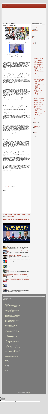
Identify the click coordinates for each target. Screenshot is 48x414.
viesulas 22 (8, 6)
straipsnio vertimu (17, 43)
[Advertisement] (24, 15)
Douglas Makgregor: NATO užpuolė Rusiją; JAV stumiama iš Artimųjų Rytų (16, 219)
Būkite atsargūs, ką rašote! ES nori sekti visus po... (39, 51)
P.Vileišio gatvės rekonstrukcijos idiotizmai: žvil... (38, 120)
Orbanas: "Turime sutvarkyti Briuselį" (39, 71)
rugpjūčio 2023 (36, 126)
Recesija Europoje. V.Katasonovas (9, 311)
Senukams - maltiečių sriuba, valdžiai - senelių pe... (12, 331)
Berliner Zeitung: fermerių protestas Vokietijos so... (12, 330)
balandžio (6, 366)
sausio (6, 370)
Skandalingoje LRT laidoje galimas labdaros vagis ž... (39, 101)
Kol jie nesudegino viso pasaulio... (39, 78)
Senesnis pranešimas (26, 214)
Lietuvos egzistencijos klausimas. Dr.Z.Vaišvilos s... (38, 55)
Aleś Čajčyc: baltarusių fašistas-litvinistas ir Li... (38, 91)
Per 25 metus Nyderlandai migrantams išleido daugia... (12, 305)
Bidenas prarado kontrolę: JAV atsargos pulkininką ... (38, 103)
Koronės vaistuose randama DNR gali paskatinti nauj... (12, 350)
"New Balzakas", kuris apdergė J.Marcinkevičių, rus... (38, 53)
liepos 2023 (36, 127)
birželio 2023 (36, 128)
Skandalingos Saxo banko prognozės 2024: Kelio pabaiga (39, 108)
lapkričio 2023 (36, 122)
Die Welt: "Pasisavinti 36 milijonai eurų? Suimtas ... (38, 70)
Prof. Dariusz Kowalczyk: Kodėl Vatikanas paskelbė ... (38, 81)
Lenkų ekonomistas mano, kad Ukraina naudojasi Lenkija (38, 58)
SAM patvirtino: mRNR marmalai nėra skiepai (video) (14, 255)
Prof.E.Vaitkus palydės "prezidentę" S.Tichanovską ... (39, 93)
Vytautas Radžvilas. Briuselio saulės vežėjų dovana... (39, 118)
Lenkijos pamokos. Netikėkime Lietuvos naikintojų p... (38, 65)
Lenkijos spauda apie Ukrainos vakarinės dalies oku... (38, 62)
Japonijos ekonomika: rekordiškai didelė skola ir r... (38, 49)
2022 (34, 136)
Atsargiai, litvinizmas (37, 66)
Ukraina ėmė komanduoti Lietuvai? (12, 260)
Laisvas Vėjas (35, 30)
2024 (34, 43)
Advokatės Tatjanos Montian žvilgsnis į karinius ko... (12, 332)
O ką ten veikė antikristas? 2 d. (38, 94)
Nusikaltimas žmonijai (37, 115)
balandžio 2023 (36, 131)
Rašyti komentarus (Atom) (10, 216)
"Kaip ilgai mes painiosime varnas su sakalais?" (11, 325)
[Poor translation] (3, 400)
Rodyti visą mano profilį (35, 31)
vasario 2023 (36, 133)
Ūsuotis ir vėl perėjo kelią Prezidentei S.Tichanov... (12, 351)
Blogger (29, 392)
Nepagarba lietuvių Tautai (37, 97)
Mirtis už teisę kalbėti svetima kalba (39, 79)
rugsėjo (6, 360)
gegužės (6, 365)
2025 (34, 42)
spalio (6, 359)
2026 (34, 41)
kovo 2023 (35, 132)
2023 (5, 303)
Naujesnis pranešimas (7, 214)
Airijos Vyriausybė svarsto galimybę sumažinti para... (39, 99)
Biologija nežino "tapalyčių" (38, 106)
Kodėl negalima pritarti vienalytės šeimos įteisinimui (38, 105)
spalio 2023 (36, 123)
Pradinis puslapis (17, 214)
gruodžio (6, 304)
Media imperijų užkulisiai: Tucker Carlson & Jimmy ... (38, 68)
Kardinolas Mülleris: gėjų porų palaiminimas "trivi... (38, 73)
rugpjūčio (6, 361)
